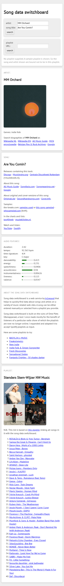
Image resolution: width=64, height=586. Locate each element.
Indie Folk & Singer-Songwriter (24, 347)
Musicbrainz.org (20, 174)
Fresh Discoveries (17, 351)
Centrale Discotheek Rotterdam (45, 174)
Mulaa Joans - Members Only (23, 468)
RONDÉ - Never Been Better (22, 546)
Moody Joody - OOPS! (19, 510)
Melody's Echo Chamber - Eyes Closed (27, 540)
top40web (9, 219)
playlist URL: (9, 44)
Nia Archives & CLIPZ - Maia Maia (25, 517)
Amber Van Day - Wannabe (21, 458)
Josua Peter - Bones (18, 448)
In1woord (50, 298)
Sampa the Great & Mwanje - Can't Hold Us (30, 442)
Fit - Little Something (19, 559)
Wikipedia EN (24, 141)
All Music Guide (40, 141)
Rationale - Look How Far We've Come (27, 553)
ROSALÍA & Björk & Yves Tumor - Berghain (29, 438)
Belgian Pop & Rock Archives (32, 144)
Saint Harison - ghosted (20, 455)
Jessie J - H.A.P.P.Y (17, 471)
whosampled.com (12, 210)
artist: (8, 23)
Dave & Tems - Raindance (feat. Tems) (27, 478)
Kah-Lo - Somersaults (19, 533)
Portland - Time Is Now (20, 550)
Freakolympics (16, 341)
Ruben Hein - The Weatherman (24, 504)
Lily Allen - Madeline (19, 461)
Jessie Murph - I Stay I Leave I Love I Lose (29, 507)
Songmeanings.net (45, 186)
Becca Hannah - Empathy (21, 451)
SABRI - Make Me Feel (19, 556)
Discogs (7, 174)
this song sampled (45, 207)
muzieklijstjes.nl (23, 219)
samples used (26, 207)
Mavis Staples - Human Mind (23, 491)
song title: (11, 27)
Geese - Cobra (15, 481)
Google (51, 144)
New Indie (14, 344)
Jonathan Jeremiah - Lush (21, 474)
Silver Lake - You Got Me (21, 566)
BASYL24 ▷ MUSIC (18, 337)
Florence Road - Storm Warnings (24, 536)
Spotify (17, 228)
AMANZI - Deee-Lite (18, 464)
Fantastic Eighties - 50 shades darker (27, 357)
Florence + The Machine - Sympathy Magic (29, 514)
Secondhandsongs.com (28, 198)
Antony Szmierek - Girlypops (22, 500)
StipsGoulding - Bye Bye (20, 543)
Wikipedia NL (10, 141)
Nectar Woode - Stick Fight (22, 487)
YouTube (8, 228)
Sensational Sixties (18, 354)
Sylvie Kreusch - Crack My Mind (24, 494)
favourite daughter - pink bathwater (26, 563)
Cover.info (46, 198)
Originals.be (9, 198)
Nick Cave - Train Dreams (21, 484)
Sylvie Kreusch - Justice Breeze (24, 497)
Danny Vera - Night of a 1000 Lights (26, 445)
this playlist (34, 429)
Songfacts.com (28, 186)
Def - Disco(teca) (17, 576)
